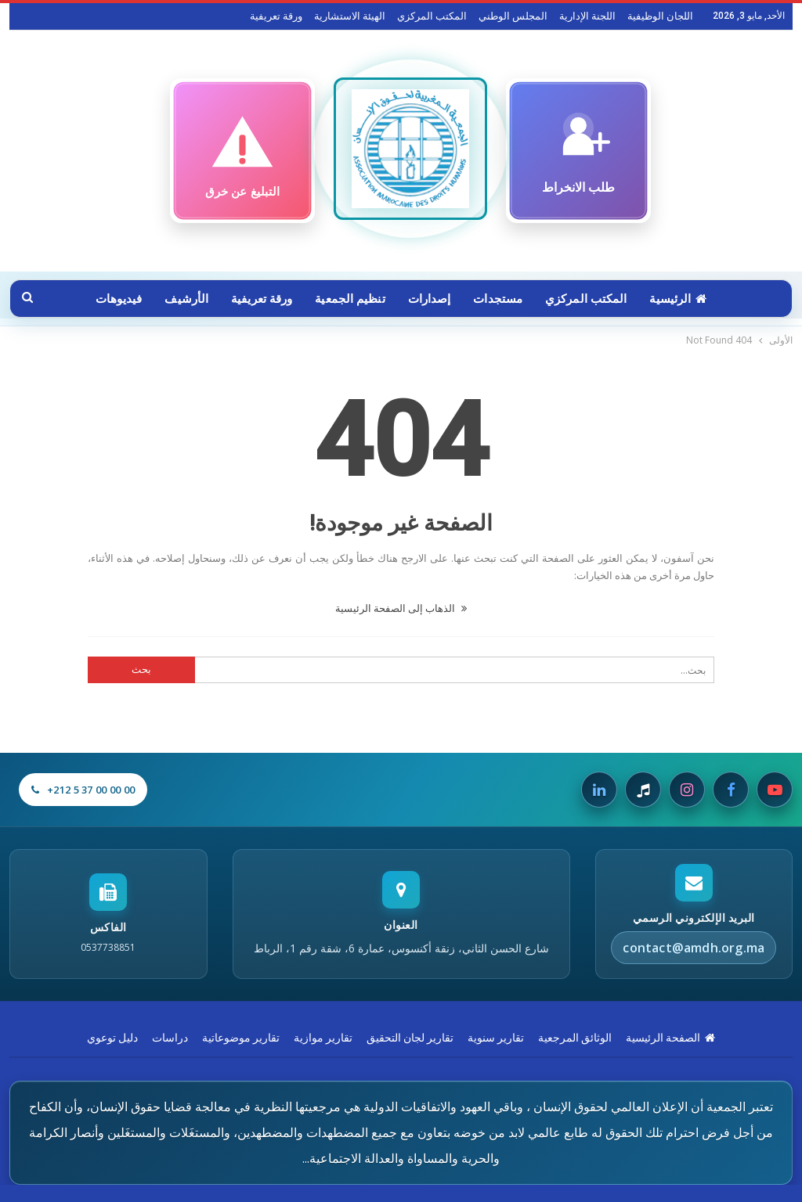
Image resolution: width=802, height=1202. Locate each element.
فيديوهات (119, 299)
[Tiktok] (643, 790)
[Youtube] (775, 790)
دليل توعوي (112, 1037)
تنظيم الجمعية (350, 299)
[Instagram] (687, 790)
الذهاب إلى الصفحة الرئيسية (401, 608)
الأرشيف (186, 299)
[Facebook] (731, 790)
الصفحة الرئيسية (670, 1037)
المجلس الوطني (513, 16)
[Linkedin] (599, 790)
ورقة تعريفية (276, 16)
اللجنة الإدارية (587, 16)
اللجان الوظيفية (660, 16)
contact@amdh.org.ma (693, 947)
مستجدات (497, 299)
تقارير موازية (323, 1037)
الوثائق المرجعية (575, 1037)
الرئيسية (677, 299)
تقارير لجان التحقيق (410, 1037)
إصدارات (429, 299)
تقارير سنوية (496, 1037)
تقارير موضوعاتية (241, 1037)
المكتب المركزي (432, 16)
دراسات (170, 1037)
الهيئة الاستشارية (349, 16)
